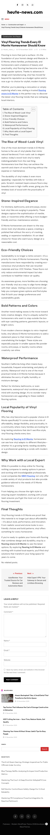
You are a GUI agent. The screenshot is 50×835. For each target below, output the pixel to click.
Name (7, 641)
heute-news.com (25, 12)
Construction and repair (12, 37)
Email (7, 650)
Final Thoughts (11, 134)
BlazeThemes (25, 827)
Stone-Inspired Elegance (16, 116)
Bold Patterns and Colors (16, 122)
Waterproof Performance (16, 125)
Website (7, 660)
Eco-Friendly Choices (14, 119)
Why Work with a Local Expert (18, 131)
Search (3, 744)
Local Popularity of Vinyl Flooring (20, 128)
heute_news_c (9, 49)
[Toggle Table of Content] (32, 109)
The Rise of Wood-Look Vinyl (17, 113)
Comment (8, 612)
